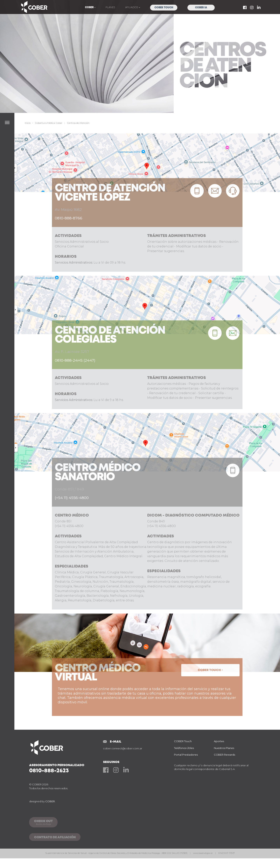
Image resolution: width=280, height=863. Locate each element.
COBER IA (201, 7)
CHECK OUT (43, 823)
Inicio (28, 122)
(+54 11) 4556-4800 (72, 511)
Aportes (219, 741)
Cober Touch (209, 683)
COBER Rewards (224, 754)
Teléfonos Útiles (184, 748)
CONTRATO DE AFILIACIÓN (55, 837)
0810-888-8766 (68, 231)
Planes (110, 7)
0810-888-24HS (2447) (75, 373)
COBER (89, 7)
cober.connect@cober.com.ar (122, 748)
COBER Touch (163, 7)
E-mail (115, 741)
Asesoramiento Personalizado (66, 768)
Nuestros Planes (224, 748)
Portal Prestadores (186, 754)
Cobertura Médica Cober (48, 122)
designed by (42, 801)
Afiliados (132, 7)
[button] (7, 123)
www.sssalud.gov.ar (203, 853)
